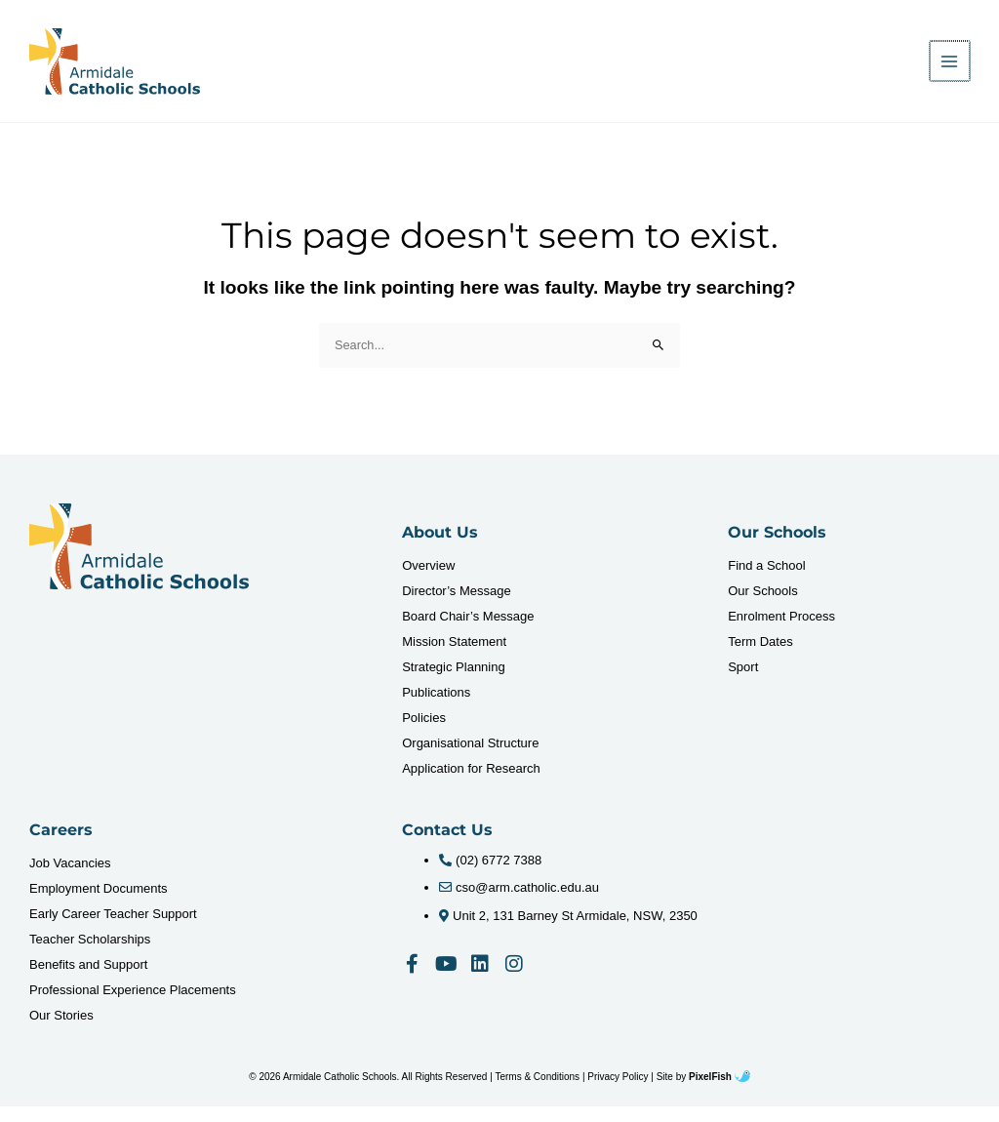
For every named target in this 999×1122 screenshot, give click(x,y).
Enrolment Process (781, 631)
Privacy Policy (617, 1092)
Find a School (767, 581)
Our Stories (61, 1030)
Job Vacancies (70, 878)
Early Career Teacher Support (113, 929)
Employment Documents (98, 904)
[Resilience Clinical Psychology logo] (139, 562)
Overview (428, 581)
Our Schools (763, 606)
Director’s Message (456, 606)
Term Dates (760, 657)
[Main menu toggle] (951, 69)
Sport (743, 682)
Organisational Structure (470, 758)
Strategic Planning (453, 682)
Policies (424, 733)
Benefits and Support (88, 980)
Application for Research (471, 784)
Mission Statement (454, 657)
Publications (436, 708)
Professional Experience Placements (132, 1005)
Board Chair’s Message (468, 631)
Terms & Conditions (537, 1092)
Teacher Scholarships (89, 954)
